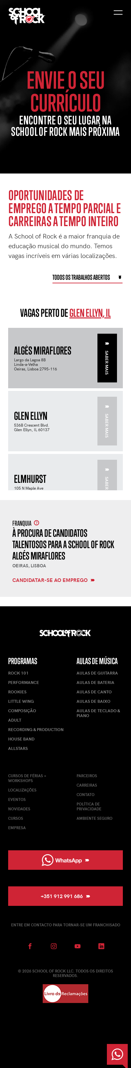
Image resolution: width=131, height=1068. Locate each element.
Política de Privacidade (89, 806)
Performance (23, 682)
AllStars (18, 748)
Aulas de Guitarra (97, 673)
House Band (21, 739)
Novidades (19, 808)
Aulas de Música (97, 661)
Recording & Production (36, 729)
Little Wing (21, 701)
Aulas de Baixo (93, 701)
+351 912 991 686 (65, 896)
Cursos (15, 818)
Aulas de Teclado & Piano (98, 713)
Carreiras (87, 785)
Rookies (17, 692)
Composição (22, 711)
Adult (14, 720)
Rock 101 (18, 673)
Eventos (17, 799)
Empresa (17, 827)
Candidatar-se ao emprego (53, 580)
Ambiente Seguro (94, 818)
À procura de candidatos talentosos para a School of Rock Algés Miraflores (63, 544)
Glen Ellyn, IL (90, 312)
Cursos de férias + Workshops (27, 778)
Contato (86, 794)
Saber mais (107, 358)
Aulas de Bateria (95, 682)
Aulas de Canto (94, 692)
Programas (22, 661)
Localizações (22, 789)
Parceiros (87, 775)
